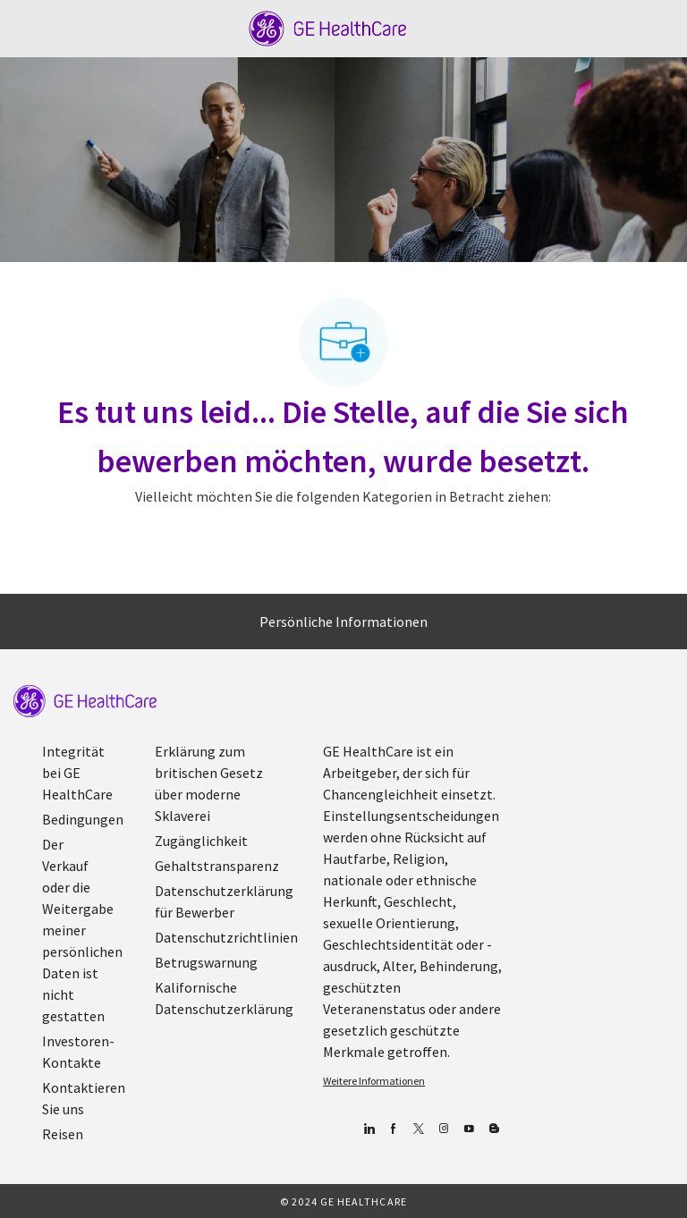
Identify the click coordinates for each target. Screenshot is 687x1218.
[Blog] (443, 1129)
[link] (85, 701)
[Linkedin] (368, 1129)
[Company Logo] (328, 27)
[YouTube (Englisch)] (468, 1129)
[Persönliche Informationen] (343, 621)
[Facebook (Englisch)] (393, 1129)
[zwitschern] (418, 1129)
